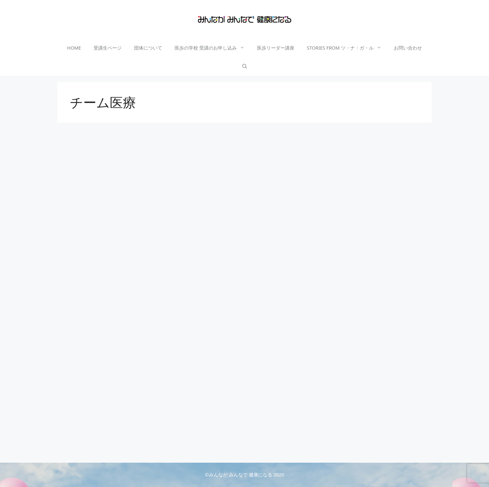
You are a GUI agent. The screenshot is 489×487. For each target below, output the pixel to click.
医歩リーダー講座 (275, 48)
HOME (74, 48)
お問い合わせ (408, 48)
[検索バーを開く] (244, 66)
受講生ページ (108, 48)
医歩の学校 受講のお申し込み (213, 47)
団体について (148, 48)
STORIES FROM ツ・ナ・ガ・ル (347, 47)
